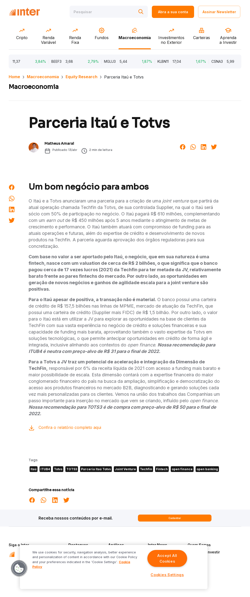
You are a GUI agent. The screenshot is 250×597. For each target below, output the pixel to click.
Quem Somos (199, 545)
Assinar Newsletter (219, 12)
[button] (19, 568)
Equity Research (81, 76)
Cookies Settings (167, 575)
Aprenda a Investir (204, 552)
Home (14, 76)
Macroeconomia (43, 76)
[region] (114, 567)
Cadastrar (174, 518)
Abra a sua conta (173, 12)
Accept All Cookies (167, 558)
